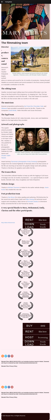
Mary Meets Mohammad (8, 222)
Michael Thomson (13, 187)
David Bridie (12, 110)
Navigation (8, 2)
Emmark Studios (33, 201)
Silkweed (4, 108)
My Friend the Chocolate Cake (33, 106)
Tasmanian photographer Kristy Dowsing (24, 161)
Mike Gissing (30, 199)
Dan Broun (11, 197)
